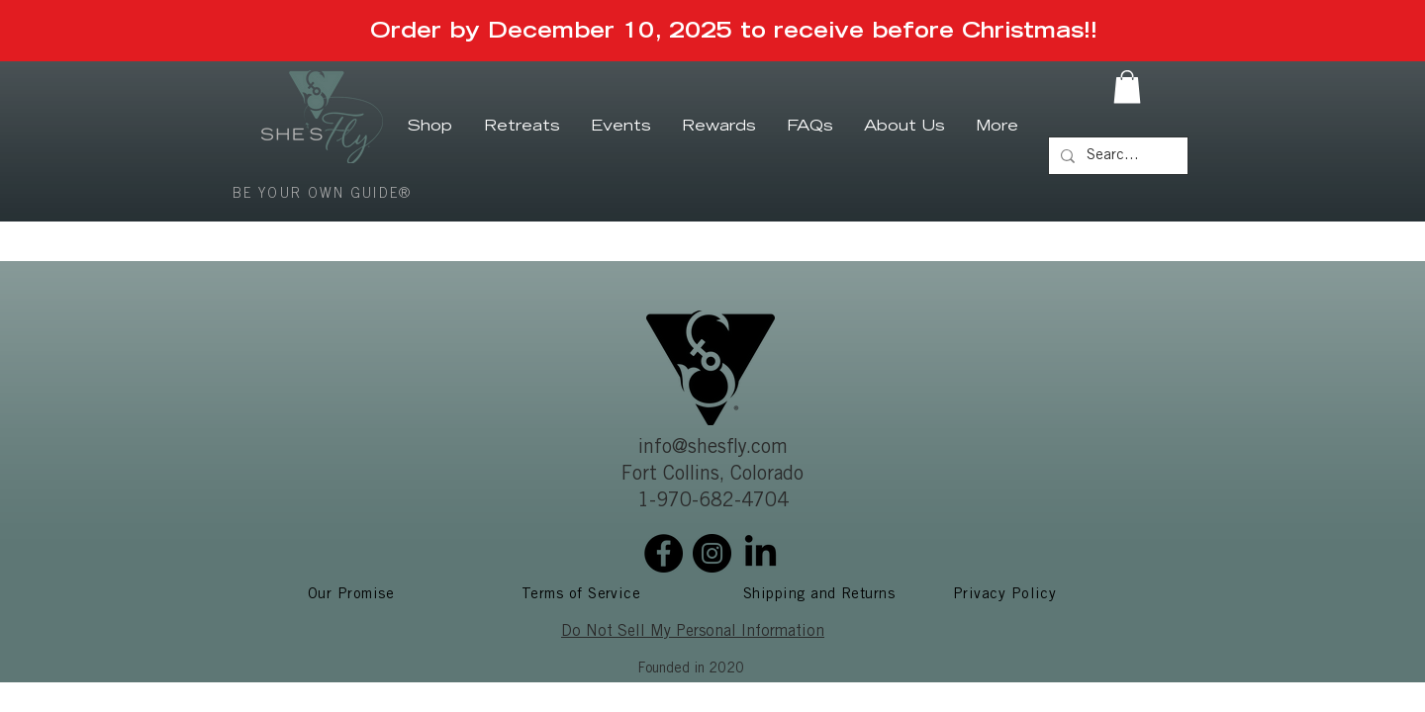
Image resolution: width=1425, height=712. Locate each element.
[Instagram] (712, 553)
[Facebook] (663, 553)
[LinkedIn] (760, 553)
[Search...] (1116, 155)
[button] (1127, 86)
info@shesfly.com (713, 449)
